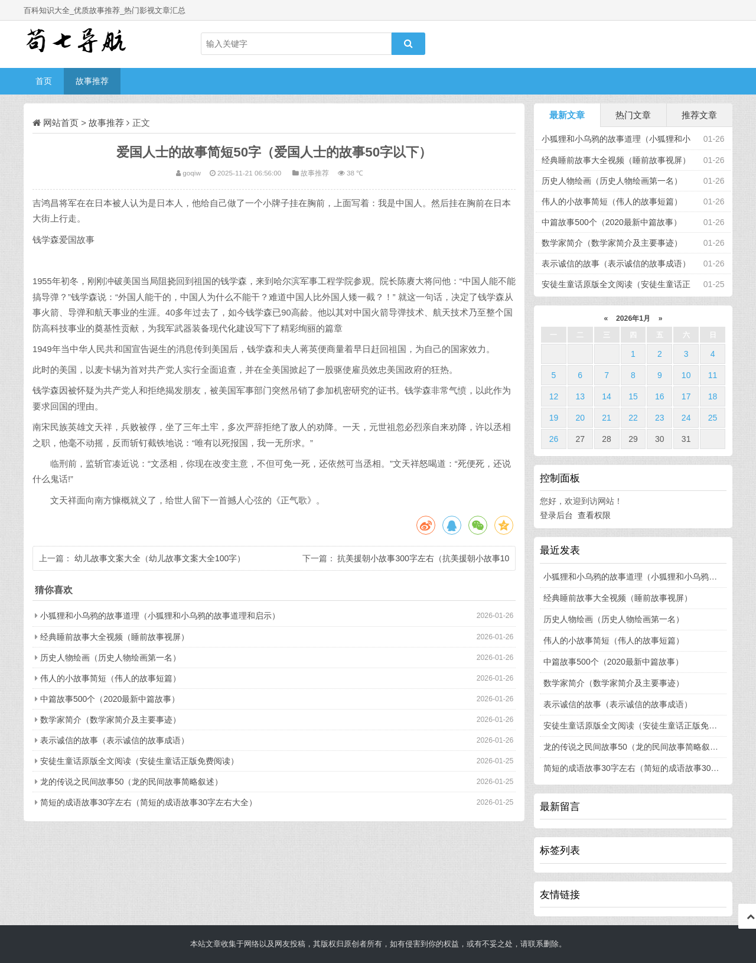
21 (606, 417)
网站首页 (61, 123)
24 (686, 417)
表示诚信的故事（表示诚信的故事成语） (114, 740)
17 (686, 396)
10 (686, 375)
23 (659, 417)
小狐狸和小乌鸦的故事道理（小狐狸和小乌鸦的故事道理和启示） (160, 615)
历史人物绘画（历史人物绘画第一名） (110, 657)
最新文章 (567, 115)
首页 (43, 81)
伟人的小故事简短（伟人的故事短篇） (110, 678)
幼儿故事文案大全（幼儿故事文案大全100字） (159, 558)
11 (713, 375)
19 (554, 417)
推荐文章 (699, 115)
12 (554, 396)
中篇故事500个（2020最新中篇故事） (110, 699)
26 (554, 439)
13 (580, 396)
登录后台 (556, 515)
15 (633, 396)
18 (713, 396)
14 (606, 396)
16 (659, 396)
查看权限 (594, 515)
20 (580, 417)
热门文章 (633, 115)
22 (633, 417)
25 (713, 417)
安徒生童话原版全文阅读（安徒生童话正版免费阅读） (139, 761)
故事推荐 (92, 81)
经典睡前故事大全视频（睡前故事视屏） (114, 637)
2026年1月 (633, 318)
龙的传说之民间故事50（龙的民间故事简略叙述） (131, 781)
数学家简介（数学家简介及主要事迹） (110, 719)
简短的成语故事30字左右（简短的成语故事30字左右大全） (148, 802)
